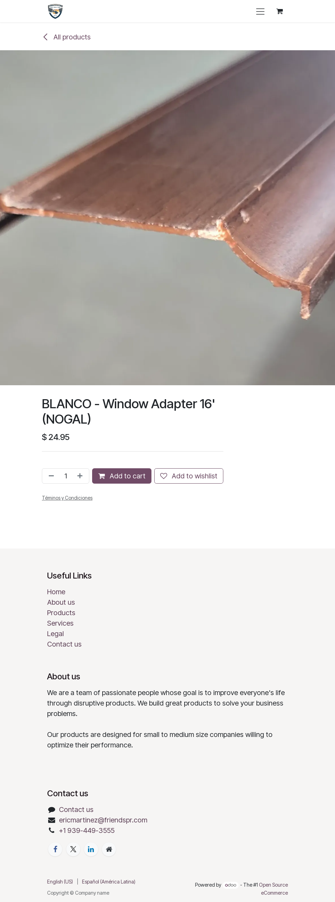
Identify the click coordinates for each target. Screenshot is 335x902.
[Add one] (81, 476)
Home (56, 592)
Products (61, 613)
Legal (55, 633)
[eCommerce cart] (279, 11)
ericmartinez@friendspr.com (103, 820)
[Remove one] (50, 476)
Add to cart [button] (122, 476)
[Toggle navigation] (260, 11)
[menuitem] (60, 881)
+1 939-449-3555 (86, 830)
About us (61, 602)
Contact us (64, 644)
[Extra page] (109, 849)
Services (60, 623)
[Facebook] (55, 849)
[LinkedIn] (91, 849)
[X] (73, 849)
